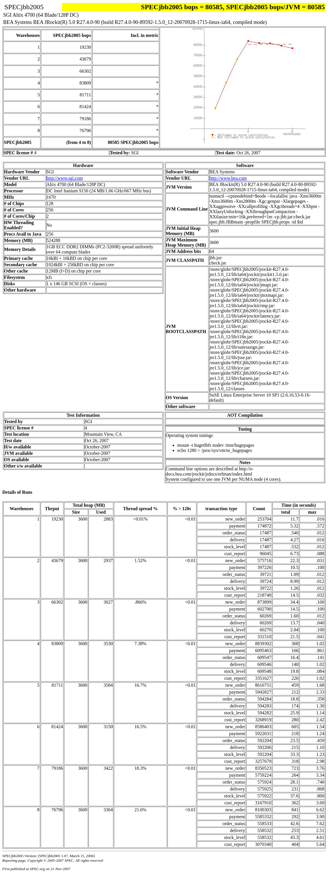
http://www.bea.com (228, 178)
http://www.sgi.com (64, 178)
